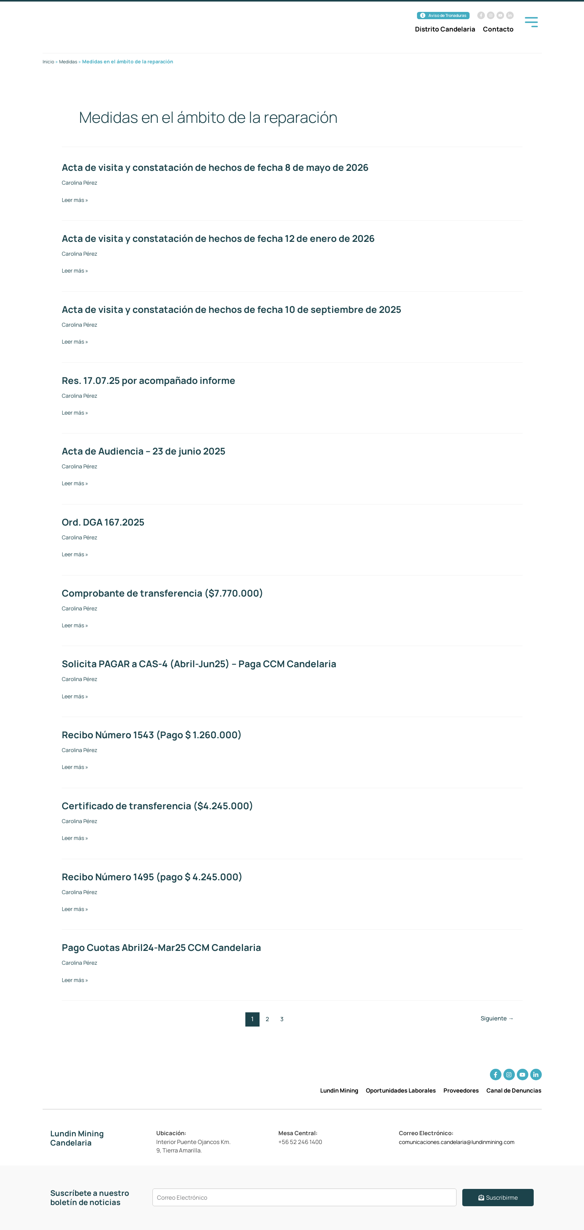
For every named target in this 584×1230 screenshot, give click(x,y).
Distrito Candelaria (445, 29)
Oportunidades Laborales (401, 1090)
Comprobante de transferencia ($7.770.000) (168, 593)
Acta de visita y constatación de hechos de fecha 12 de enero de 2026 (227, 238)
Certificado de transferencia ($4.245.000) (163, 805)
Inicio (49, 61)
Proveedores (461, 1090)
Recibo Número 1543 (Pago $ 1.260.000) (157, 734)
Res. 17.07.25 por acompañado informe (154, 380)
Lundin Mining (339, 1090)
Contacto (498, 29)
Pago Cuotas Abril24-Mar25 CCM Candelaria (166, 947)
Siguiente (495, 1019)
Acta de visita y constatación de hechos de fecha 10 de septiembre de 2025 (241, 309)
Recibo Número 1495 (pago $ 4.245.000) (157, 876)
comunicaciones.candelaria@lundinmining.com (462, 1142)
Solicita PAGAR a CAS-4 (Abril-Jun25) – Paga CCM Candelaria (206, 663)
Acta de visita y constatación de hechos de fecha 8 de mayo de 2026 (223, 167)
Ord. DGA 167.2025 (105, 522)
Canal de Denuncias (513, 1090)
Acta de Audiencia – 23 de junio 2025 (148, 451)
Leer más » (76, 200)
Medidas (69, 61)
